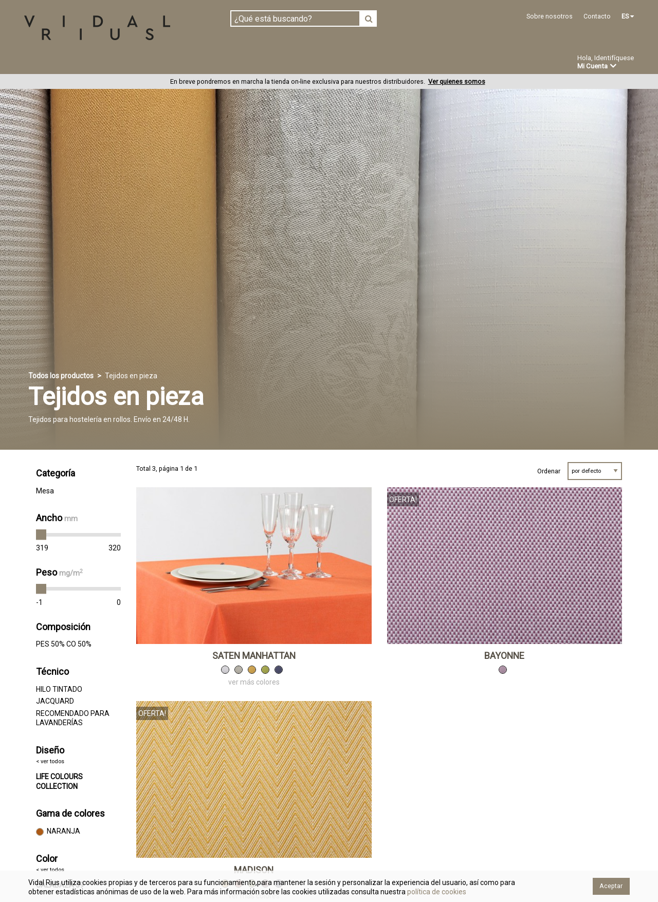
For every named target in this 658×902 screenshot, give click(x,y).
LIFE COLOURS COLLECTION (59, 781)
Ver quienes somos (456, 82)
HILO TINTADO (59, 689)
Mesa (45, 491)
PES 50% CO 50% (64, 644)
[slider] (41, 535)
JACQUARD (55, 701)
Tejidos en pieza (58, 63)
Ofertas (392, 63)
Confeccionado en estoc (155, 63)
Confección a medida (260, 63)
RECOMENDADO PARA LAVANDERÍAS (72, 718)
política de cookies (436, 892)
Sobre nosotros (549, 16)
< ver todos (50, 762)
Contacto (597, 16)
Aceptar (611, 886)
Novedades (339, 63)
